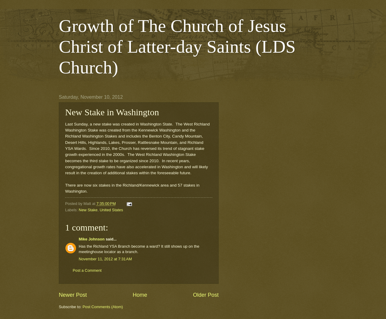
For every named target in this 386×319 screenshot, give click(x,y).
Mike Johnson (92, 239)
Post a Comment (87, 270)
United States (111, 210)
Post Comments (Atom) (103, 307)
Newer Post (73, 295)
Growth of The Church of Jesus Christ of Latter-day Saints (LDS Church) (177, 46)
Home (140, 295)
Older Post (206, 295)
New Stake (88, 210)
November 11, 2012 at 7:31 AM (105, 259)
